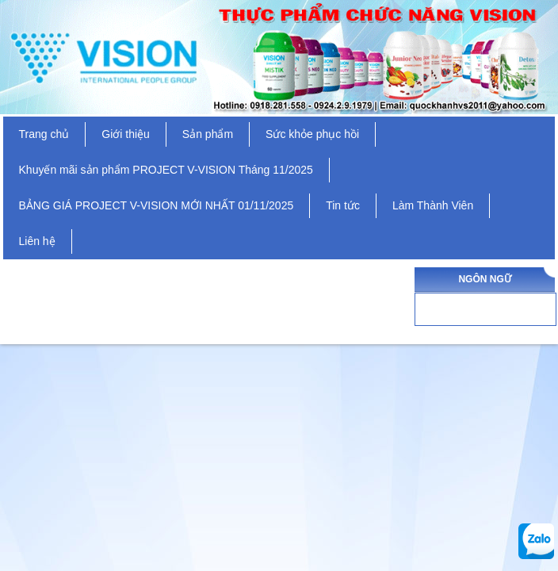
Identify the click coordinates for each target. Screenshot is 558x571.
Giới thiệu (125, 134)
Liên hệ (37, 241)
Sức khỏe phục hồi (312, 134)
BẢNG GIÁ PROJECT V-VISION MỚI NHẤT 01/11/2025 (156, 205)
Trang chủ (44, 134)
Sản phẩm (207, 134)
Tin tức (343, 205)
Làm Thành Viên (432, 205)
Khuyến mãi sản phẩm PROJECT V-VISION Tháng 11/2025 (166, 169)
